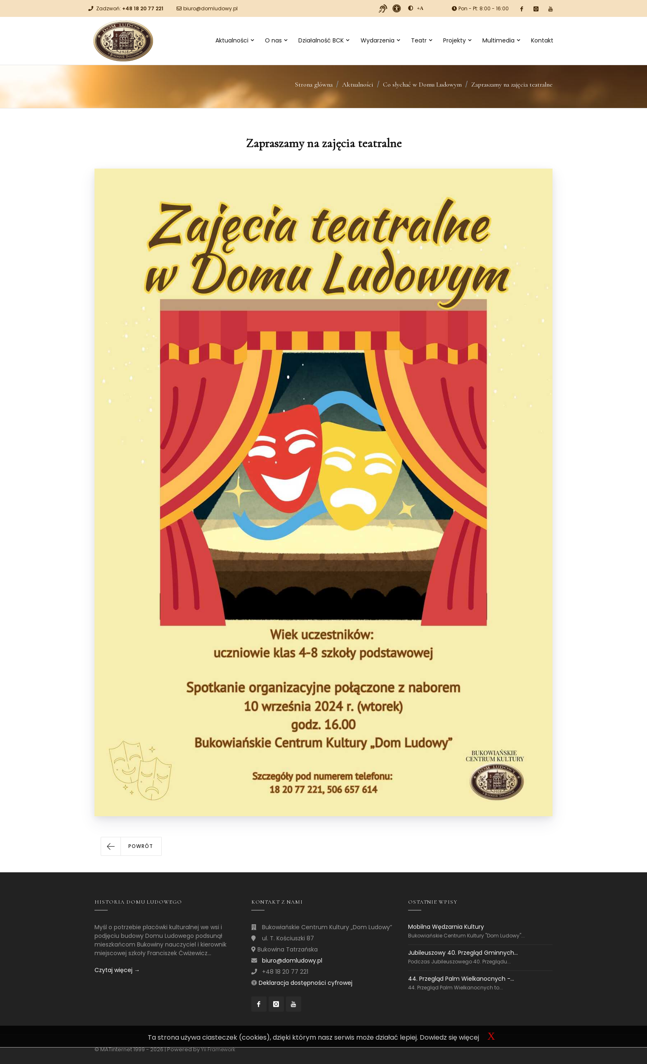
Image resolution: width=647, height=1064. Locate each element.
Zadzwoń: (129, 8)
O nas (276, 40)
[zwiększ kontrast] (410, 8)
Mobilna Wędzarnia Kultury (446, 927)
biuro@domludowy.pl (210, 8)
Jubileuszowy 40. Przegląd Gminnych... (463, 953)
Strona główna (314, 84)
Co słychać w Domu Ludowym (422, 84)
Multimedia (501, 40)
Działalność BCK (323, 40)
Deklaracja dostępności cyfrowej (305, 983)
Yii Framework (218, 1049)
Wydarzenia (380, 40)
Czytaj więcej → (117, 970)
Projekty (457, 40)
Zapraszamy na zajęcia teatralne (512, 84)
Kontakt (542, 40)
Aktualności (234, 40)
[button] (131, 846)
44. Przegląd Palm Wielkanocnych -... (461, 979)
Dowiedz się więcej (449, 1037)
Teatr (421, 40)
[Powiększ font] (420, 8)
